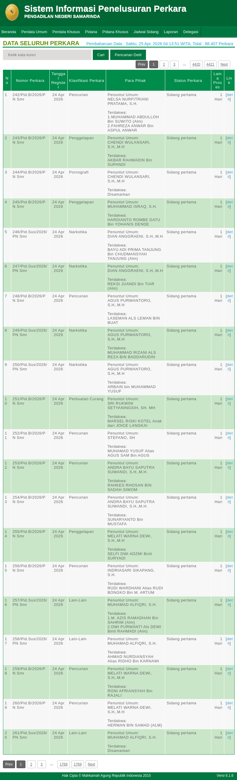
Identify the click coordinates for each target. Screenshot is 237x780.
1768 (64, 764)
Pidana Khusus (115, 32)
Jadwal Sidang (146, 32)
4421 (211, 64)
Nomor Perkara (30, 80)
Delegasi (190, 32)
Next (224, 64)
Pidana (91, 32)
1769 (78, 764)
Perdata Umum (34, 32)
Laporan (171, 32)
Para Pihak (135, 80)
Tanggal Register (58, 80)
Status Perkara (188, 80)
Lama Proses (217, 80)
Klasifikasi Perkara (86, 80)
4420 (196, 64)
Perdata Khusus (66, 32)
